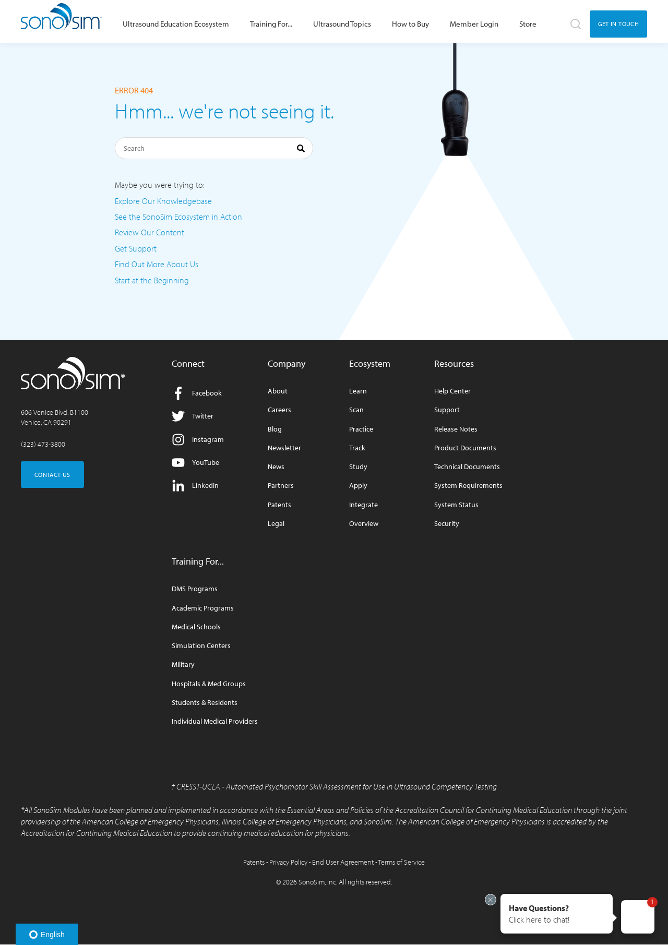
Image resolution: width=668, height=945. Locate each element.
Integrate (363, 504)
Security (446, 523)
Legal (276, 523)
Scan (356, 409)
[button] (556, 914)
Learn (358, 391)
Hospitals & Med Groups (209, 683)
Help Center (452, 391)
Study (358, 466)
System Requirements (468, 485)
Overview (363, 523)
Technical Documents (467, 466)
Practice (361, 429)
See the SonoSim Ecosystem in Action (178, 216)
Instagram (198, 439)
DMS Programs (195, 588)
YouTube (195, 462)
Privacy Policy (288, 862)
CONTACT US (52, 475)
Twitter (192, 416)
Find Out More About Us (156, 264)
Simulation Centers (201, 645)
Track (357, 448)
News (276, 466)
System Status (456, 504)
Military (183, 664)
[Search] (214, 148)
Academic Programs (203, 608)
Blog (275, 429)
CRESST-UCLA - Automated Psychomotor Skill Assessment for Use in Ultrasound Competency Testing (336, 786)
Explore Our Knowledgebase (163, 201)
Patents (279, 504)
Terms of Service (401, 862)
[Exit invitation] (490, 899)
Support (447, 409)
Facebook (197, 393)
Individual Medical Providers (215, 721)
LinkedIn (195, 485)
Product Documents (465, 448)
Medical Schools (196, 627)
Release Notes (456, 429)
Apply (358, 485)
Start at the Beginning (152, 280)
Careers (279, 409)
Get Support (136, 248)
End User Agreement (343, 862)
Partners (281, 485)
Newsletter (284, 448)
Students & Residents (204, 702)
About (278, 391)
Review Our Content (149, 232)
